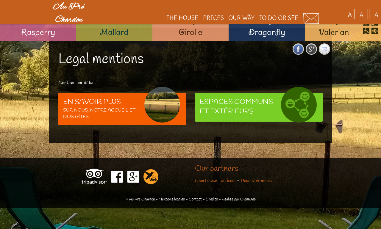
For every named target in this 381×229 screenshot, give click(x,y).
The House (161, 7)
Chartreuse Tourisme (215, 181)
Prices (193, 7)
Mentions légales (172, 199)
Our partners (216, 169)
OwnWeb (248, 199)
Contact (195, 199)
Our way (223, 7)
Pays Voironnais (256, 181)
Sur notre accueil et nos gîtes (121, 108)
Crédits (212, 199)
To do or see (268, 7)
